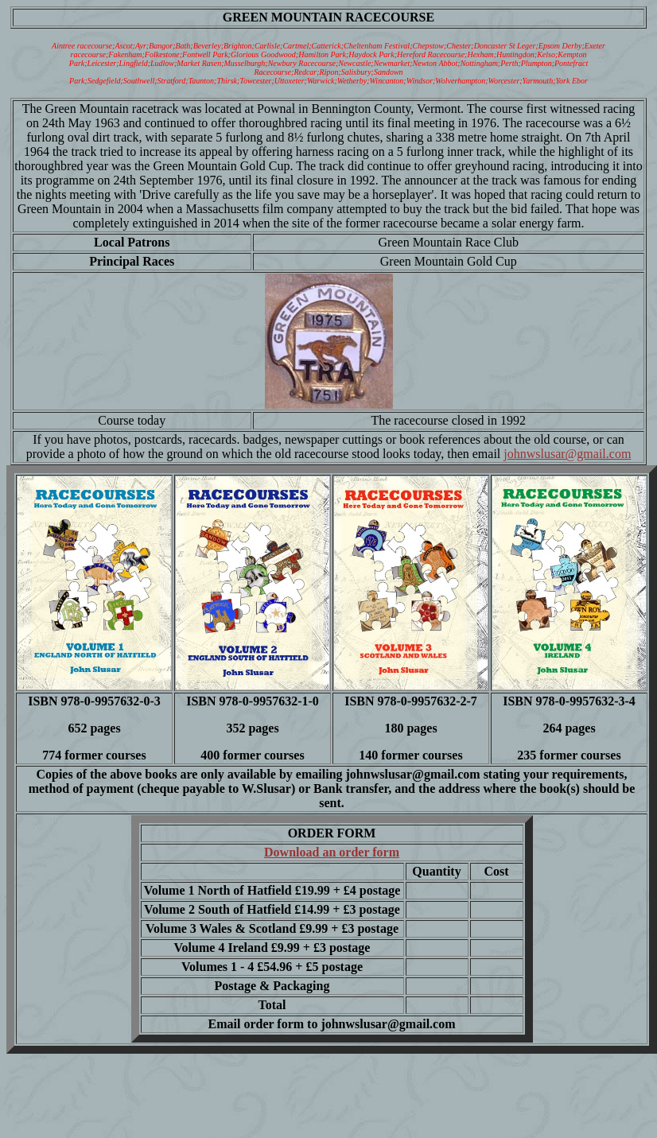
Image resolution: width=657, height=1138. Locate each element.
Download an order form (331, 852)
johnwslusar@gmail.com (567, 453)
